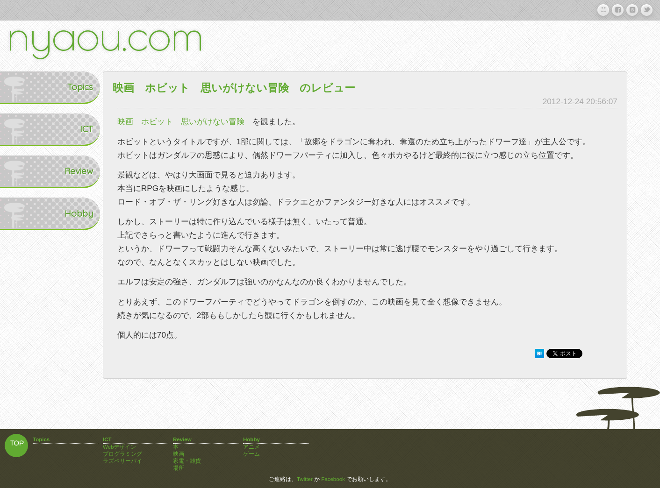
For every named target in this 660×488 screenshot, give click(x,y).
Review (21, 171)
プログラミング (122, 454)
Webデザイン (119, 447)
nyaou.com (105, 34)
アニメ (251, 447)
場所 (178, 468)
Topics (22, 86)
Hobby (21, 213)
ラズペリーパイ (122, 461)
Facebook (333, 479)
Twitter (305, 479)
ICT (28, 128)
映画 (178, 454)
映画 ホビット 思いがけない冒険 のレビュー (234, 88)
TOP (16, 443)
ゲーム (251, 454)
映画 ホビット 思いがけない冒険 (180, 121)
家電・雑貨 (187, 461)
